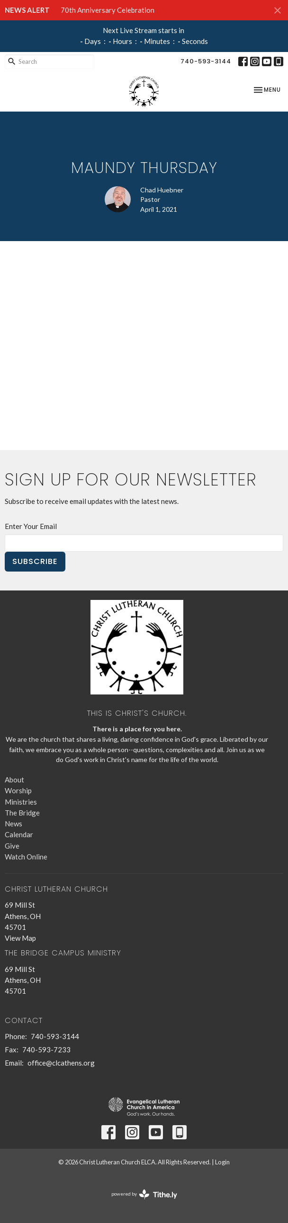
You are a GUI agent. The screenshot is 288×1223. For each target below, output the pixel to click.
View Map (20, 938)
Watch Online (26, 856)
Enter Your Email (31, 526)
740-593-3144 (205, 61)
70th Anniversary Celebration (107, 10)
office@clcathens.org (61, 1062)
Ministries (21, 802)
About (14, 779)
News (13, 823)
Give (12, 845)
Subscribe (35, 561)
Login (222, 1162)
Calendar (19, 834)
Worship (18, 790)
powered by (144, 1194)
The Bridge (22, 812)
